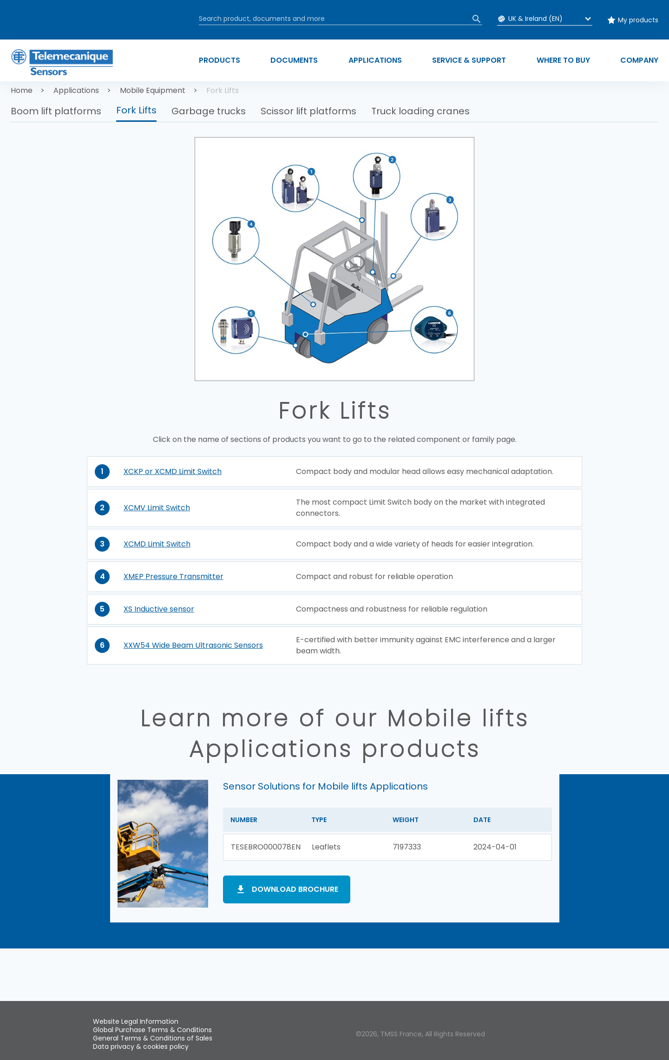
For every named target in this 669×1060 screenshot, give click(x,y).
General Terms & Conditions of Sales (152, 1038)
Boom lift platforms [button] (56, 111)
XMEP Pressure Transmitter (173, 576)
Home (22, 90)
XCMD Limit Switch (157, 544)
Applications (76, 90)
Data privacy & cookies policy (141, 1046)
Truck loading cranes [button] (420, 111)
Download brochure (295, 889)
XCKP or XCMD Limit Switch (173, 471)
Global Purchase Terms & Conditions (152, 1029)
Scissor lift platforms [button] (308, 111)
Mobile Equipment (152, 90)
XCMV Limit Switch (157, 507)
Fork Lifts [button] (136, 110)
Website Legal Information (135, 1021)
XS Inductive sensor (159, 609)
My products (638, 20)
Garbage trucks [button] (208, 111)
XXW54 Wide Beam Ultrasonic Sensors (193, 645)
